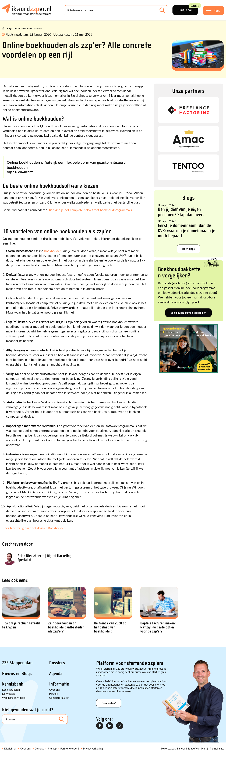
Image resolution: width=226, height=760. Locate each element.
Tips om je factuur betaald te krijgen (21, 625)
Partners (54, 693)
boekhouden (53, 251)
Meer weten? (109, 703)
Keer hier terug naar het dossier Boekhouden (34, 528)
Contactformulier (59, 697)
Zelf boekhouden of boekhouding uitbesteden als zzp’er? (66, 627)
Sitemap (51, 748)
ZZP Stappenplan (17, 663)
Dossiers (57, 663)
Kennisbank (12, 684)
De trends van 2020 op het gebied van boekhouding (110, 627)
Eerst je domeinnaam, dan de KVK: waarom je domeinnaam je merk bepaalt (186, 231)
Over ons (54, 689)
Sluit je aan (188, 8)
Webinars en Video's (14, 697)
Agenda (56, 673)
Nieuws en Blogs (17, 673)
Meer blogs (188, 248)
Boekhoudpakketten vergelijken (188, 312)
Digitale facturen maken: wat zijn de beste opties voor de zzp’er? (158, 627)
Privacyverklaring (93, 748)
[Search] (116, 10)
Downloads (8, 693)
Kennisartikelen (11, 689)
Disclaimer (10, 748)
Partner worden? (69, 748)
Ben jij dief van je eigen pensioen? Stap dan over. (181, 212)
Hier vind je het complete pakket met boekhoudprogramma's (90, 210)
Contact (39, 748)
